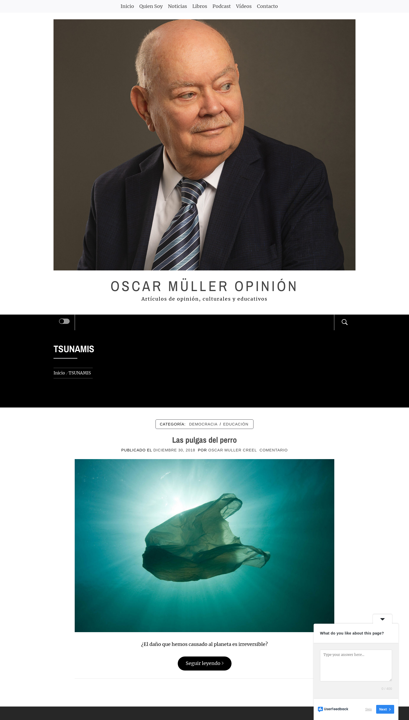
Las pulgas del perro (204, 439)
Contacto (267, 6)
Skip (368, 709)
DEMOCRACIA (203, 424)
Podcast (221, 6)
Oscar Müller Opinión (204, 286)
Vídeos (244, 6)
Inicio (127, 6)
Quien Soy (151, 6)
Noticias (177, 6)
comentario (274, 450)
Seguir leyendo (205, 663)
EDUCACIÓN (235, 424)
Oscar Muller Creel (232, 450)
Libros (199, 6)
